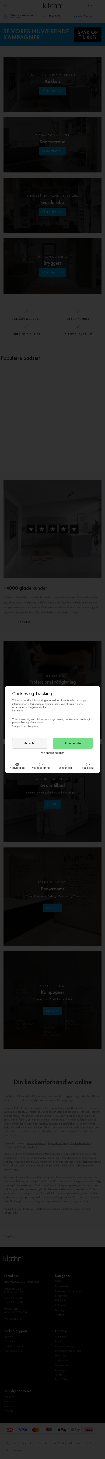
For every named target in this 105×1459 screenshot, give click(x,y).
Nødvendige (16, 767)
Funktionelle (64, 767)
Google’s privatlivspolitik (25, 726)
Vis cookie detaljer (52, 752)
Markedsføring (41, 767)
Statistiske (88, 767)
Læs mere (17, 710)
